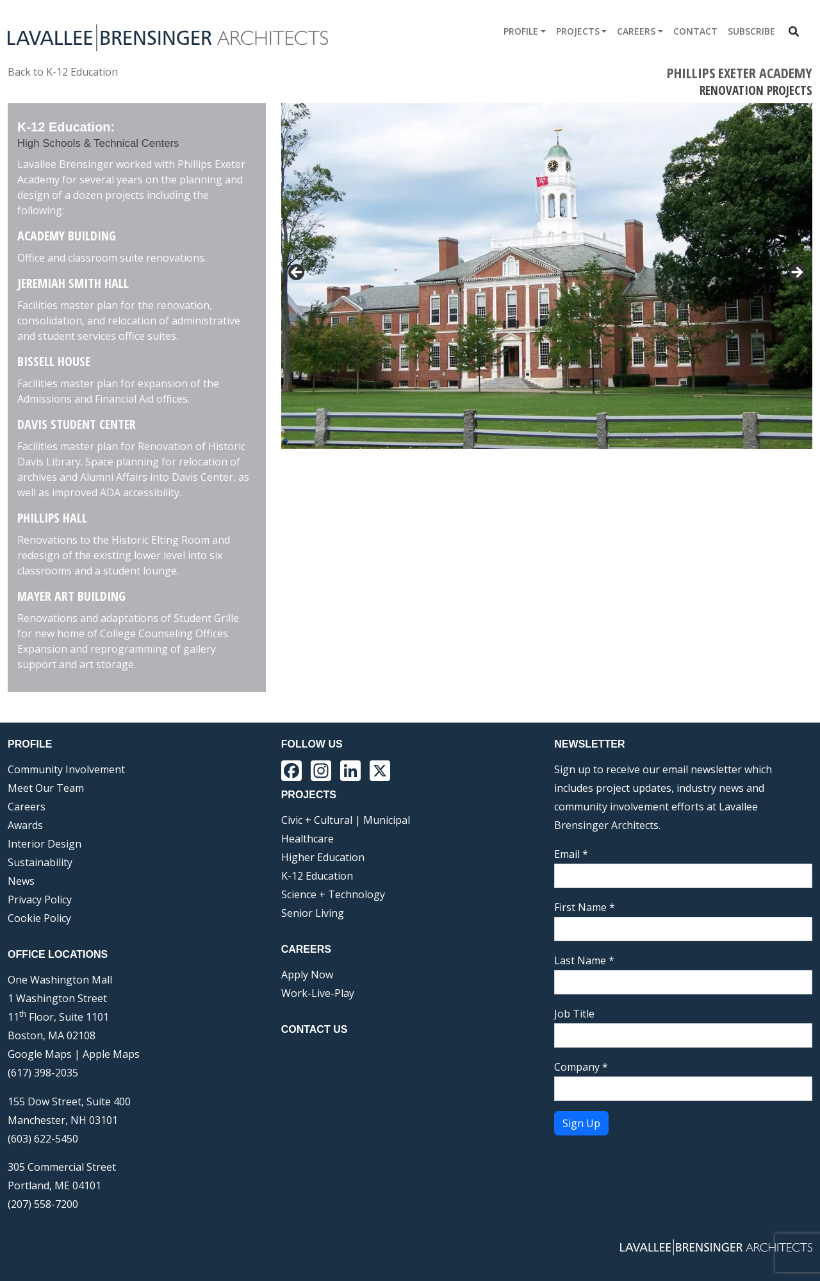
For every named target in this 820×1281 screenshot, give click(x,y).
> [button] (796, 273)
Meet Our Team (46, 788)
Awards (25, 825)
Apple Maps (111, 1054)
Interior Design (44, 844)
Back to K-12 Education (63, 72)
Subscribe (751, 31)
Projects (578, 31)
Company (581, 1067)
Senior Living (312, 913)
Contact (695, 31)
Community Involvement (66, 769)
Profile (521, 31)
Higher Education (323, 857)
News (21, 881)
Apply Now (307, 974)
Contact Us (314, 1029)
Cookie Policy (39, 918)
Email (571, 854)
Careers (636, 31)
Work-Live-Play (317, 993)
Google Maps (40, 1054)
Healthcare (307, 839)
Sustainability (40, 862)
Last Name (584, 960)
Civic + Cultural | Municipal (345, 820)
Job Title (574, 1014)
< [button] (297, 273)
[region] (546, 276)
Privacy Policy (40, 899)
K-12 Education (317, 876)
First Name (584, 907)
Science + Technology (333, 894)
